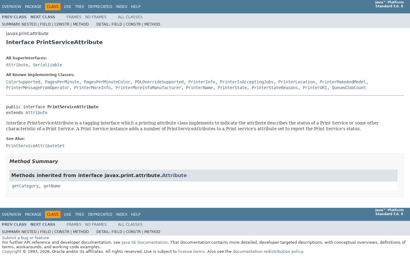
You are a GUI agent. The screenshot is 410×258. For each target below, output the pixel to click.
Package (33, 7)
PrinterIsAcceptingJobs (247, 81)
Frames (74, 17)
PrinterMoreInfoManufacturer (148, 87)
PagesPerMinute (62, 81)
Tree (79, 7)
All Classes (130, 17)
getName (51, 185)
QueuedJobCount (349, 87)
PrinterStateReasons (275, 87)
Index (121, 7)
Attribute (17, 64)
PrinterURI (315, 87)
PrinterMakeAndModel (343, 81)
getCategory (25, 185)
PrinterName (199, 87)
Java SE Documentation (145, 242)
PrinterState (232, 87)
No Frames (96, 17)
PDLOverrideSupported (159, 81)
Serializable (47, 64)
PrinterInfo (201, 81)
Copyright (11, 251)
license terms (191, 251)
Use (67, 7)
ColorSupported (23, 81)
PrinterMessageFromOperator (37, 87)
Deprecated (100, 7)
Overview (11, 7)
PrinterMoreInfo (92, 87)
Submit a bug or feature (25, 237)
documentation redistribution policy (268, 251)
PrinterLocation (296, 81)
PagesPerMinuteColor (107, 81)
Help (135, 7)
